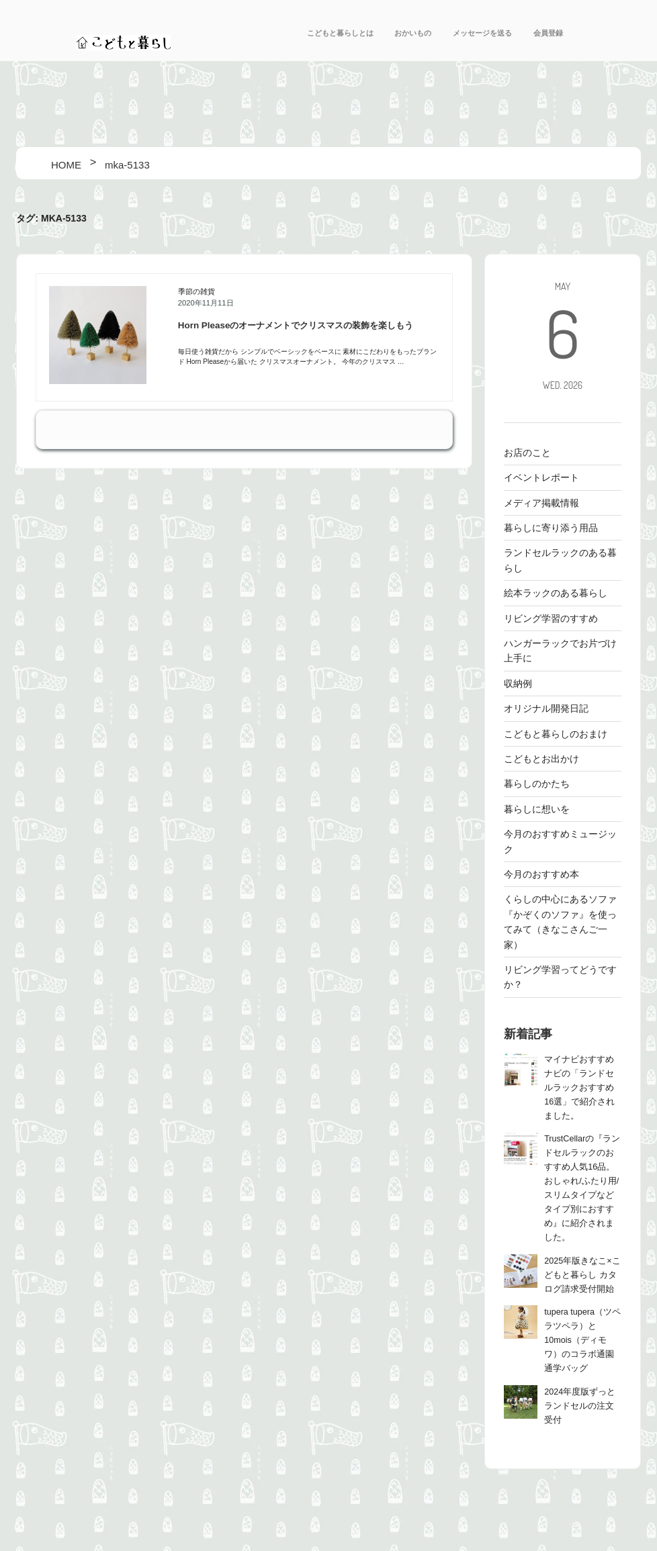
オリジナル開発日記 (546, 708)
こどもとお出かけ (541, 758)
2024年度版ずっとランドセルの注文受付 (579, 1406)
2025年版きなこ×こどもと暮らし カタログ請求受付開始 (582, 1275)
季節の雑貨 (196, 291)
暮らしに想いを (537, 809)
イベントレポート (541, 477)
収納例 (518, 683)
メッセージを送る (482, 33)
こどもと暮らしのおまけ (555, 733)
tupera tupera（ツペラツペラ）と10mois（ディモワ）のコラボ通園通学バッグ (582, 1340)
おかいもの (412, 33)
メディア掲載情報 (541, 503)
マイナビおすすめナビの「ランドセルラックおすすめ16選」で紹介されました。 (579, 1088)
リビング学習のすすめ (551, 618)
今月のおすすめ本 (541, 874)
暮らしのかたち (537, 783)
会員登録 (548, 33)
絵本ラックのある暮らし (555, 593)
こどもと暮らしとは (340, 33)
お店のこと (527, 452)
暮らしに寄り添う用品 (551, 527)
